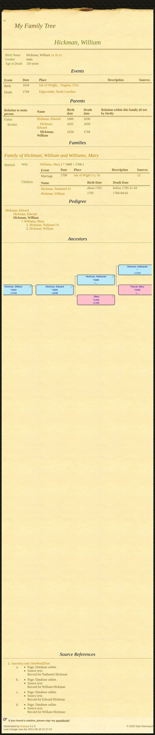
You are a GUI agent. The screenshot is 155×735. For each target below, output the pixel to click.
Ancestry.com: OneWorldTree (30, 663)
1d (138, 175)
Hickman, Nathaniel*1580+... (96, 280)
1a (52, 55)
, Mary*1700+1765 (96, 300)
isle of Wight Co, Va (87, 175)
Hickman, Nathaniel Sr (56, 188)
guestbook (62, 720)
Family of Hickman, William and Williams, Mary (51, 155)
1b (56, 55)
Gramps (24, 726)
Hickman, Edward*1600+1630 (54, 289)
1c (60, 55)
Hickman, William (53, 193)
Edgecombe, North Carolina (57, 91)
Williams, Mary (50, 164)
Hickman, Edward (48, 119)
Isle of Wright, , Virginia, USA (59, 85)
